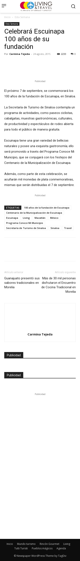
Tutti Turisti (21, 548)
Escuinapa (12, 217)
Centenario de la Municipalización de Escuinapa (34, 212)
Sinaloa (55, 228)
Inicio (7, 17)
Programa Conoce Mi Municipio (24, 222)
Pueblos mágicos (42, 548)
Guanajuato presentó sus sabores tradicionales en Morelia (22, 282)
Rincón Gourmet (49, 544)
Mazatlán (40, 217)
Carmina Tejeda (19, 53)
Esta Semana (22, 17)
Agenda (61, 548)
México (54, 217)
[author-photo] (40, 328)
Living (26, 217)
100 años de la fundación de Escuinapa (46, 207)
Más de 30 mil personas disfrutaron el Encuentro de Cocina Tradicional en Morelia (58, 285)
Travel (68, 228)
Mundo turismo (26, 544)
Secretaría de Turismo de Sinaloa (26, 228)
